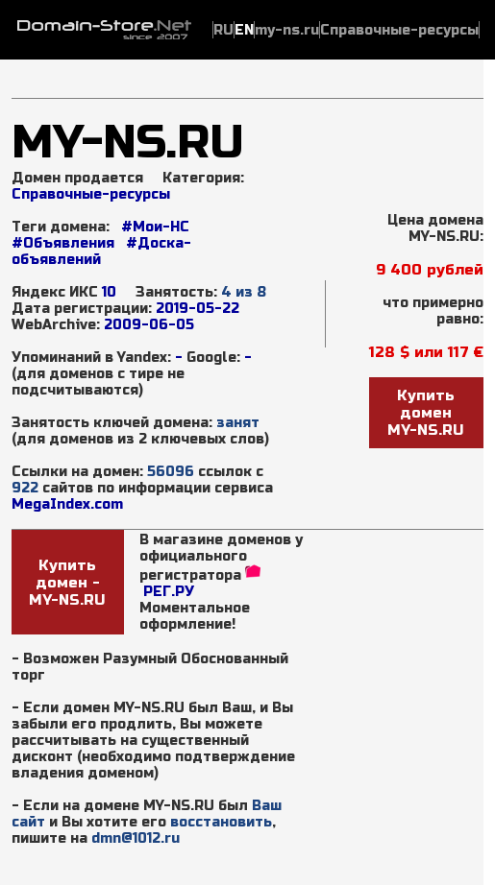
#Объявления (63, 243)
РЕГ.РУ (168, 592)
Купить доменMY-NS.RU (425, 413)
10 (109, 292)
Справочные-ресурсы (91, 194)
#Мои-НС (155, 227)
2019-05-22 (197, 308)
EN (244, 30)
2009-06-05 (149, 325)
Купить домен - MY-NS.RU (67, 583)
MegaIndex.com (67, 504)
